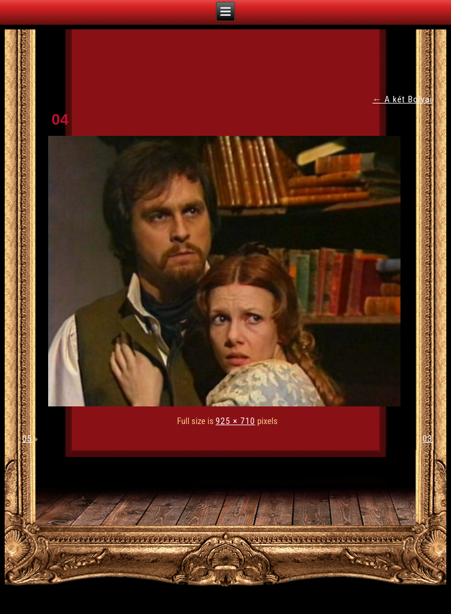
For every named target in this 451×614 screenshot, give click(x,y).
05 (27, 438)
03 (428, 438)
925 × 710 (235, 421)
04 (60, 119)
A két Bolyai (402, 99)
